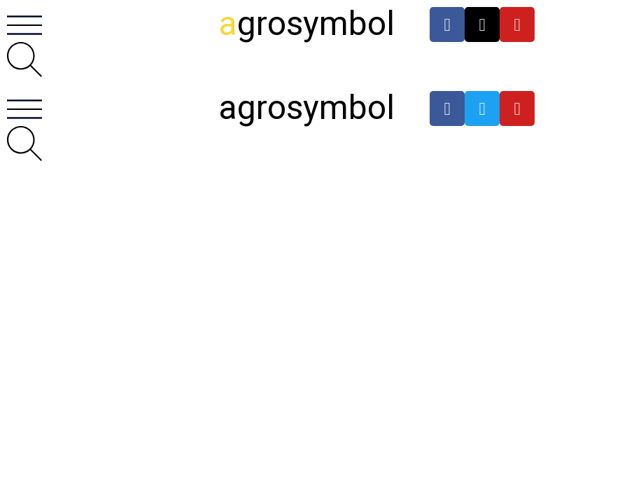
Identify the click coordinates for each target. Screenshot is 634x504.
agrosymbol (306, 107)
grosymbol (306, 23)
